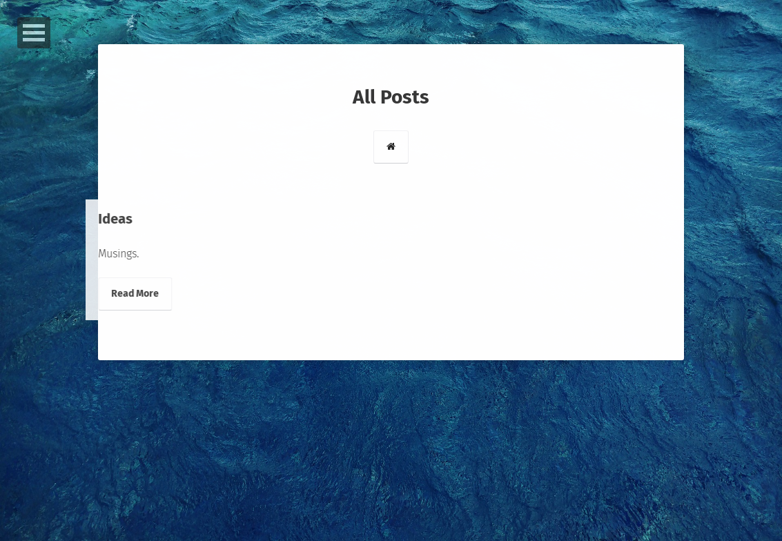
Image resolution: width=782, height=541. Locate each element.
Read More (122, 293)
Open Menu (33, 32)
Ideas (103, 218)
